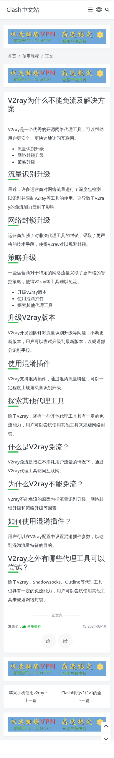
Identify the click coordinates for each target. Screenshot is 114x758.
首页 (12, 56)
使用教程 (30, 56)
